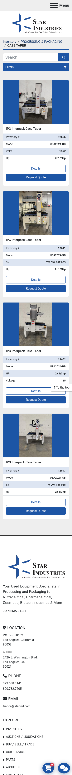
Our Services (16, 752)
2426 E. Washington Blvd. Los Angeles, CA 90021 (20, 662)
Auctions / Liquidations (24, 737)
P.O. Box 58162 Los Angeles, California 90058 (18, 639)
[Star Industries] (36, 567)
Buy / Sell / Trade (20, 744)
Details (36, 168)
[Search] (30, 57)
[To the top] (61, 387)
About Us (13, 767)
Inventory (14, 729)
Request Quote (36, 177)
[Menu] (54, 5)
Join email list (14, 611)
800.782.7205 (12, 688)
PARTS (10, 759)
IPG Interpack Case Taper (23, 128)
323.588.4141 (12, 683)
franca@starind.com (17, 706)
